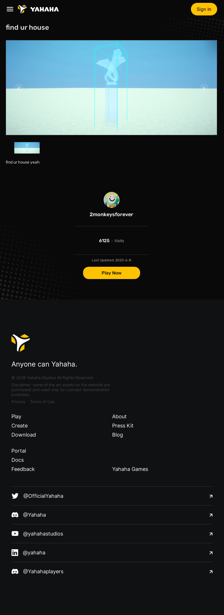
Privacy (18, 401)
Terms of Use (42, 401)
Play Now (112, 273)
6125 (104, 240)
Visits (119, 240)
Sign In (204, 9)
